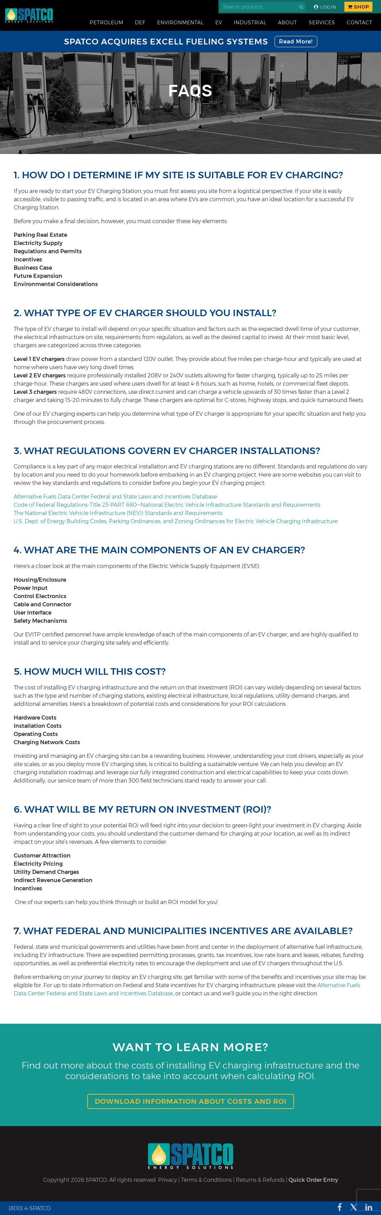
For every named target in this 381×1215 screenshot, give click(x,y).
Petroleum (106, 23)
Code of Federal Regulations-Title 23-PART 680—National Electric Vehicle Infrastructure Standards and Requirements (167, 505)
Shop (358, 7)
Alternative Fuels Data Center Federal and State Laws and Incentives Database (115, 496)
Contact (359, 23)
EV (218, 23)
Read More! (296, 41)
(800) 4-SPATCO (30, 1208)
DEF (140, 23)
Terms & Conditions (206, 1180)
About (287, 23)
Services (322, 23)
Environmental (180, 23)
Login (325, 7)
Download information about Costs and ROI (191, 1101)
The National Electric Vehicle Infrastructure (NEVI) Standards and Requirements (118, 513)
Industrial (250, 23)
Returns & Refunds (260, 1180)
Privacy (167, 1180)
